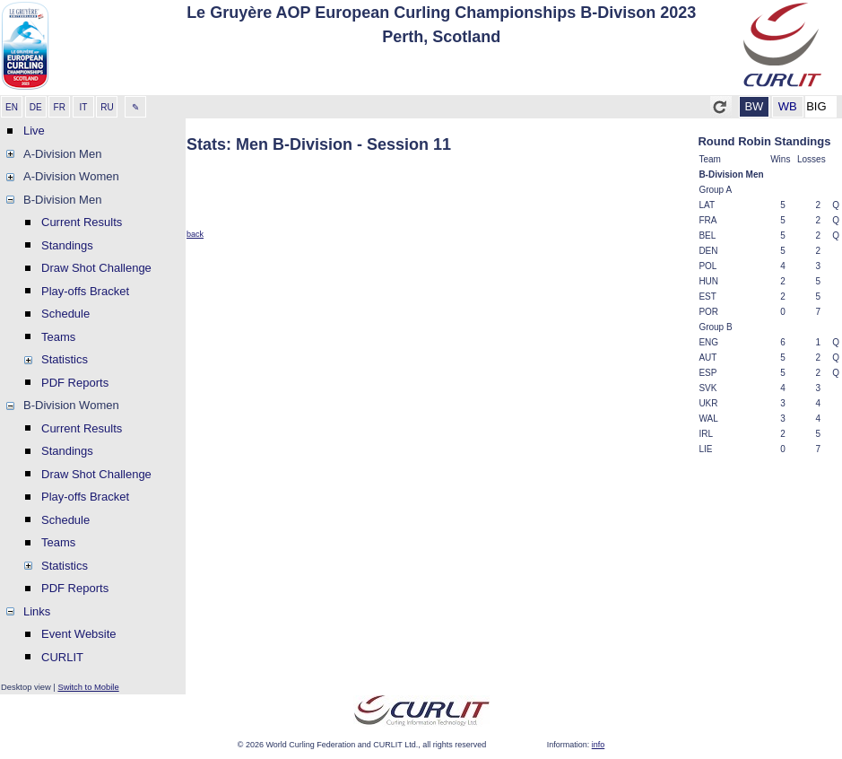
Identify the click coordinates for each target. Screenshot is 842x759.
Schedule (65, 313)
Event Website (79, 634)
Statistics (64, 359)
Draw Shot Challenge (96, 268)
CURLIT (62, 657)
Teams (58, 337)
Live (34, 130)
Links (36, 611)
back (195, 234)
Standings (67, 245)
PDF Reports (75, 382)
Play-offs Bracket (85, 291)
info (598, 744)
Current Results (81, 222)
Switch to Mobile (87, 687)
